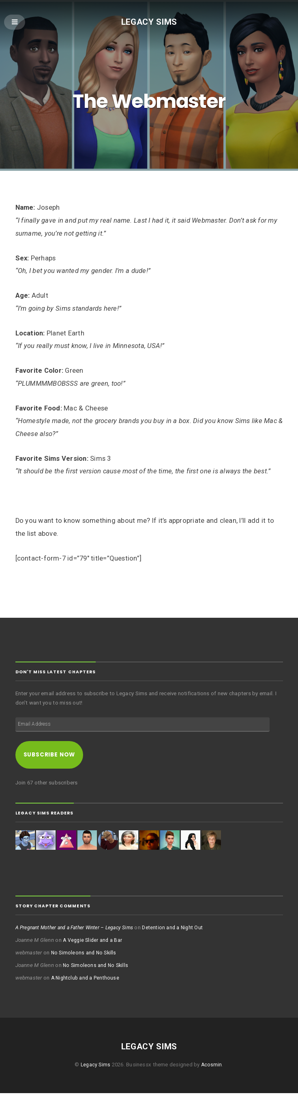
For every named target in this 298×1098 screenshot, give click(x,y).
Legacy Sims (149, 22)
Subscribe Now (52, 758)
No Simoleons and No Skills (85, 957)
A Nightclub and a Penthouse (87, 983)
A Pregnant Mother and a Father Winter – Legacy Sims (79, 932)
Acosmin (212, 1069)
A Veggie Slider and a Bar (93, 945)
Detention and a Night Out (185, 932)
